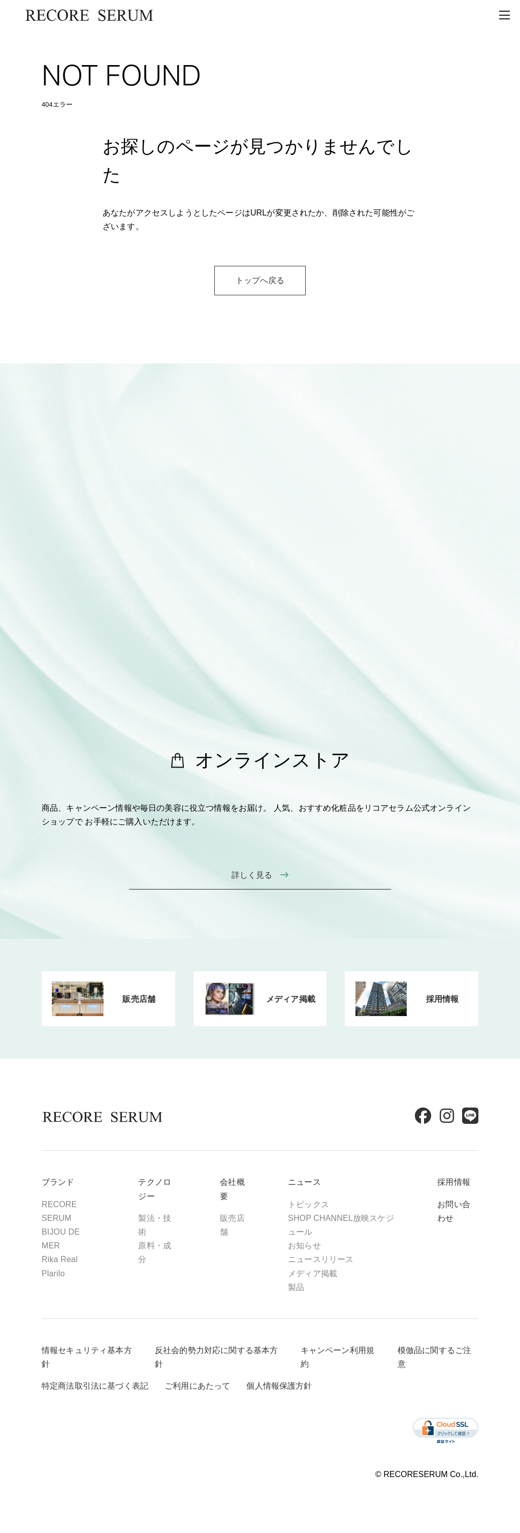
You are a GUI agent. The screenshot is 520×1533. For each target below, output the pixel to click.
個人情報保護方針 (279, 1386)
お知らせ (304, 1245)
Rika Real (60, 1259)
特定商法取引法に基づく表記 (95, 1386)
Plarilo (53, 1273)
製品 (296, 1287)
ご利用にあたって (197, 1386)
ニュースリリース (320, 1259)
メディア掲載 (312, 1273)
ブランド (58, 1182)
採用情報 (453, 1182)
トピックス (308, 1204)
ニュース (304, 1182)
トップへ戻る (260, 280)
